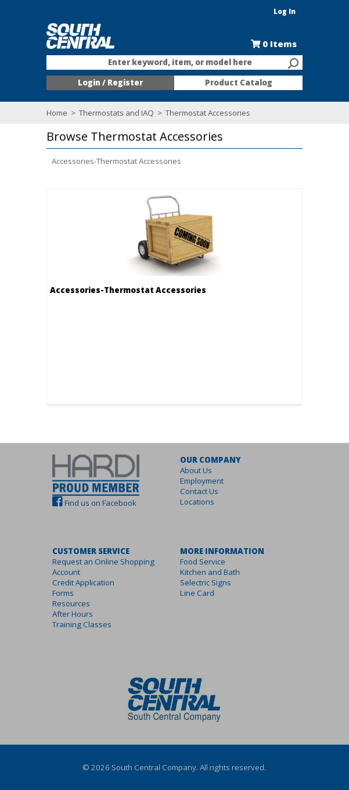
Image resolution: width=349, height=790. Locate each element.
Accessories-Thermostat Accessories (111, 161)
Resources (66, 603)
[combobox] (174, 63)
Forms (58, 593)
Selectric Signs (206, 582)
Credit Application (78, 582)
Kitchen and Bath (210, 572)
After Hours (67, 614)
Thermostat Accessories (202, 113)
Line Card (198, 593)
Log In (290, 11)
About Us (197, 470)
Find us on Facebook (95, 503)
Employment (202, 481)
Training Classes (76, 624)
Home (51, 113)
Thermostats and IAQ (111, 113)
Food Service (203, 561)
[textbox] (169, 63)
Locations (198, 501)
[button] (172, 136)
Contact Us (200, 491)
